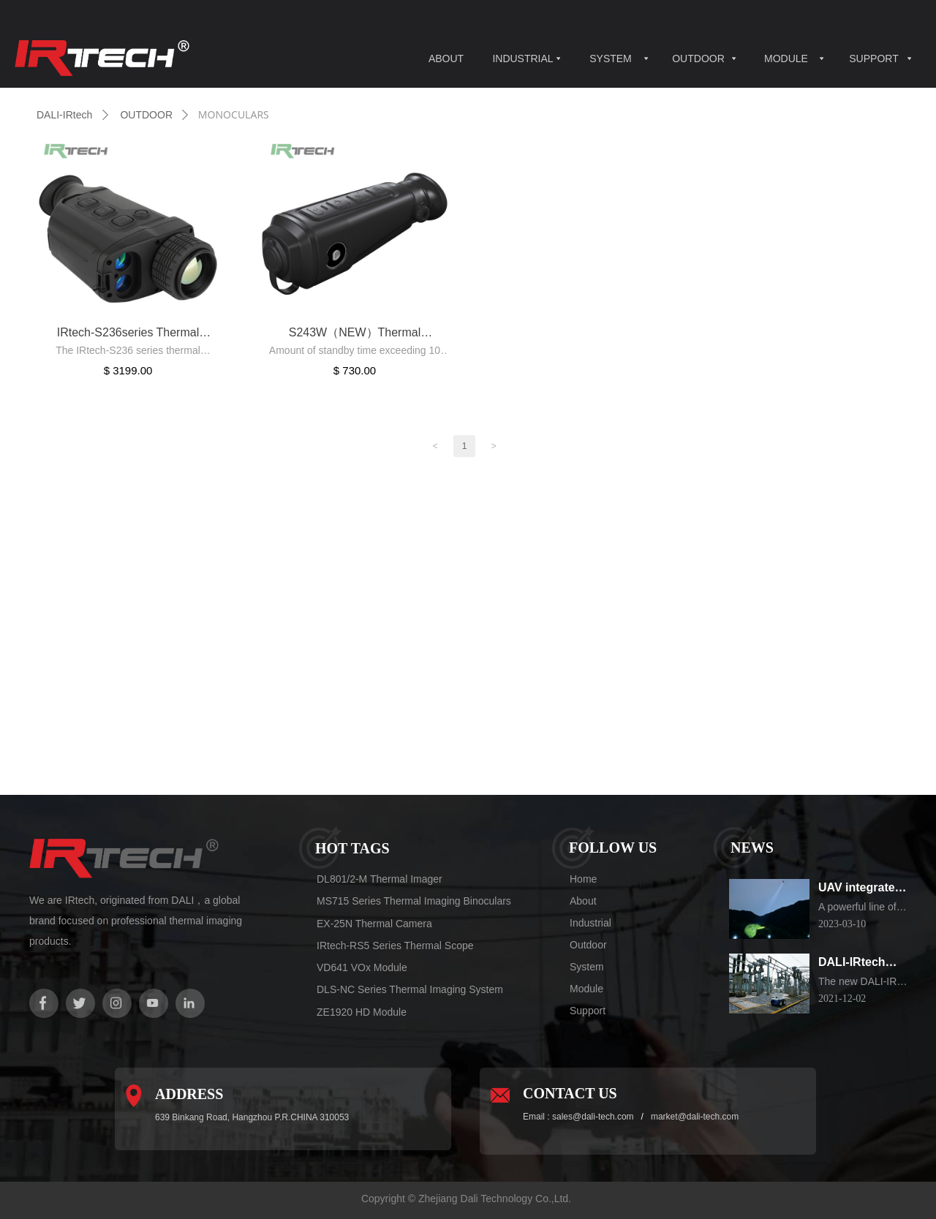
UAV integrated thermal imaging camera (862, 889)
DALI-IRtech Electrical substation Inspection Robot (852, 963)
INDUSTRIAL (522, 58)
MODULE (786, 58)
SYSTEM (610, 58)
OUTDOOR (698, 58)
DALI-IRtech (64, 115)
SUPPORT (873, 58)
